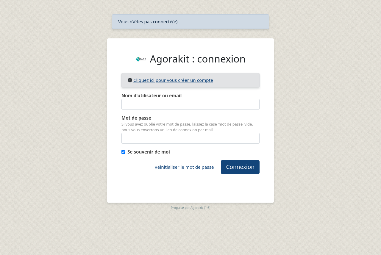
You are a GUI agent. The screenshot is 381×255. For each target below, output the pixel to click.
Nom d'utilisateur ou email (151, 95)
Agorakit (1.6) (200, 208)
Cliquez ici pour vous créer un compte (173, 80)
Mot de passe (136, 118)
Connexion (240, 167)
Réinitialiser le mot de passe (184, 167)
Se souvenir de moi (148, 152)
